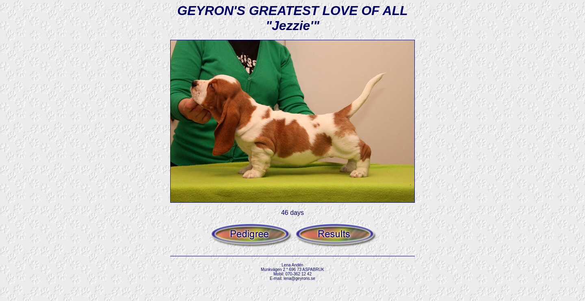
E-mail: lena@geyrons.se (292, 278)
